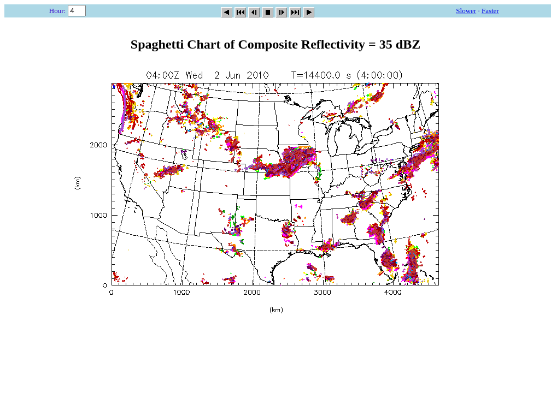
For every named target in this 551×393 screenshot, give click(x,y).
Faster (490, 11)
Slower (466, 11)
